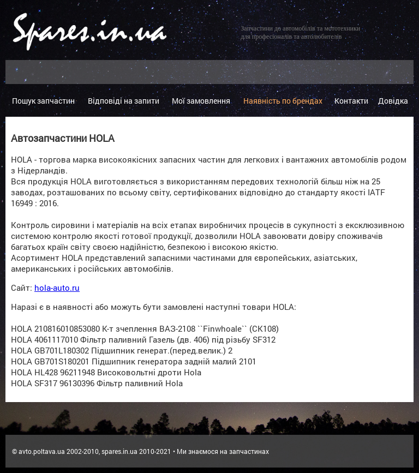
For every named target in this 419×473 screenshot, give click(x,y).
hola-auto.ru (57, 287)
